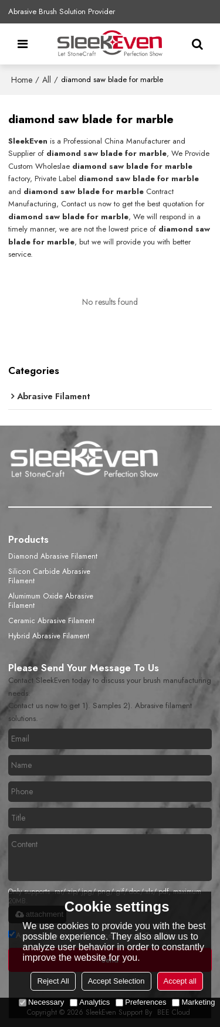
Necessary (41, 1002)
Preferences (141, 1002)
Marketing (193, 1002)
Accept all (180, 981)
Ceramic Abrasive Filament (51, 620)
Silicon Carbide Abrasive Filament (49, 576)
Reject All (53, 981)
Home (21, 80)
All (46, 80)
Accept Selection (116, 981)
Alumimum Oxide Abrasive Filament (50, 601)
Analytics (90, 1002)
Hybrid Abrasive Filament (48, 636)
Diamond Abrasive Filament (52, 556)
